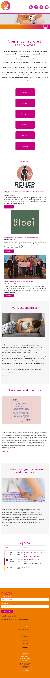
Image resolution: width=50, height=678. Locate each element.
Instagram (25, 640)
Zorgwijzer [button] (25, 114)
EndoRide (27, 567)
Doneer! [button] (25, 103)
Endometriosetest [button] (25, 92)
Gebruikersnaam (6, 596)
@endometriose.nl (25, 629)
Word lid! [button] (25, 135)
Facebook (25, 636)
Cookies (25, 647)
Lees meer (5, 375)
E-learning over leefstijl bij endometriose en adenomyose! (21, 237)
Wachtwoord (5, 603)
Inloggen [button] (7, 611)
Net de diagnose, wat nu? (32, 560)
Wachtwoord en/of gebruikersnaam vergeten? (15, 619)
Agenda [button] (25, 124)
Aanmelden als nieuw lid (8, 616)
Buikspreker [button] (25, 146)
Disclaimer (25, 643)
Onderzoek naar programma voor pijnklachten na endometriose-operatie (24, 192)
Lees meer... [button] (9, 207)
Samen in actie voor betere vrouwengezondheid (18, 281)
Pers (25, 633)
